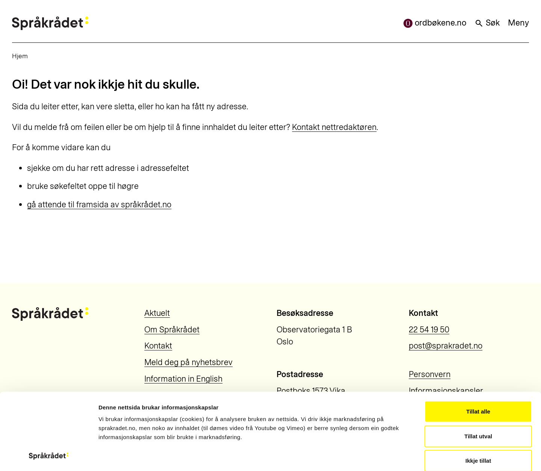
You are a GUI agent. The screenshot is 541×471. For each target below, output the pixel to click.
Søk (487, 23)
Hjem (20, 56)
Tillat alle (478, 340)
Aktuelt (157, 313)
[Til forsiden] (50, 23)
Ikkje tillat (478, 389)
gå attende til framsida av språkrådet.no (99, 204)
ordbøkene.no (434, 23)
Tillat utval (478, 364)
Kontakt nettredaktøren (334, 127)
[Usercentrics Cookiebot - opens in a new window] (49, 456)
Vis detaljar (417, 456)
